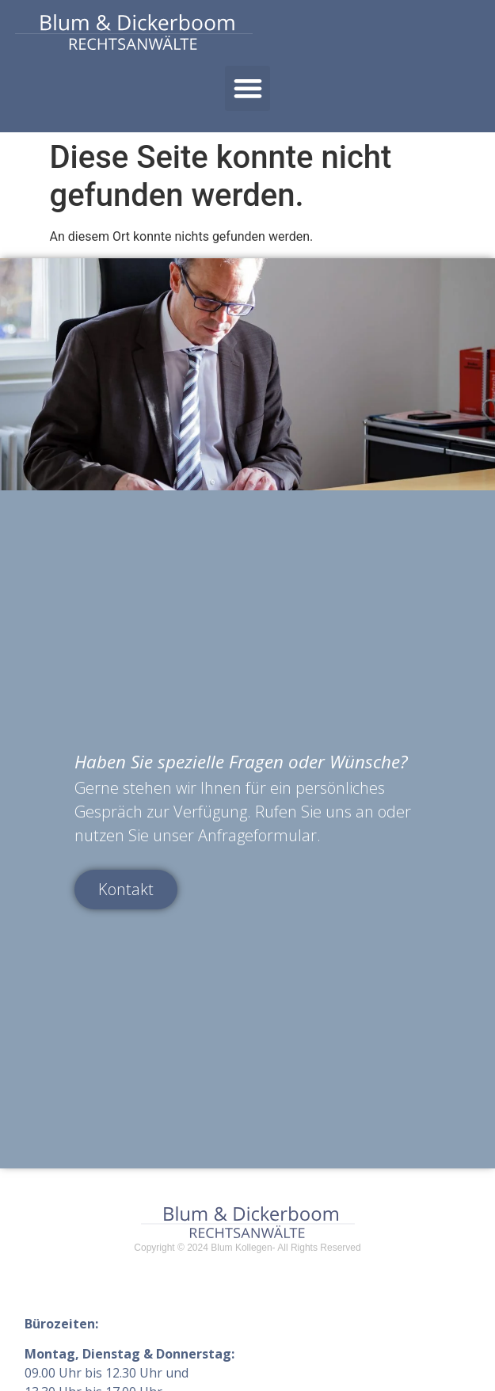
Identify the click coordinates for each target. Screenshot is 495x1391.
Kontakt (126, 887)
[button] (247, 88)
